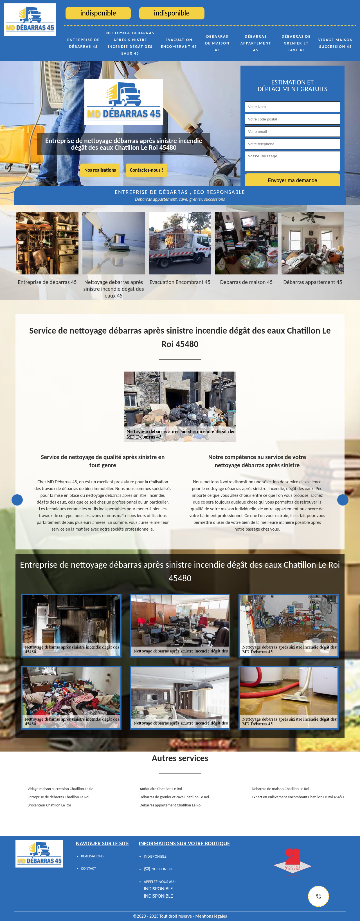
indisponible (158, 889)
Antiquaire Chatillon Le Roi (161, 788)
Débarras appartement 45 (255, 43)
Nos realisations (100, 170)
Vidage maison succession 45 (335, 43)
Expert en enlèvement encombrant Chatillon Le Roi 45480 (298, 797)
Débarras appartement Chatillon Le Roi (171, 805)
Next (342, 500)
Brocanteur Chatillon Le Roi (49, 805)
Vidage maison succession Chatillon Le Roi (61, 788)
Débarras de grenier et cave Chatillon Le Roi (174, 797)
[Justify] (318, 896)
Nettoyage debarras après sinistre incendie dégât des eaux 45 (130, 43)
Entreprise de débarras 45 (83, 43)
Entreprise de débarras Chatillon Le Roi (58, 797)
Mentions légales (211, 916)
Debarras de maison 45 (217, 43)
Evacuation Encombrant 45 (179, 43)
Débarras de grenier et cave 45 (296, 43)
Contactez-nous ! (146, 170)
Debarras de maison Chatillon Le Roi (280, 788)
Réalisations (92, 856)
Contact (88, 868)
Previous (17, 500)
